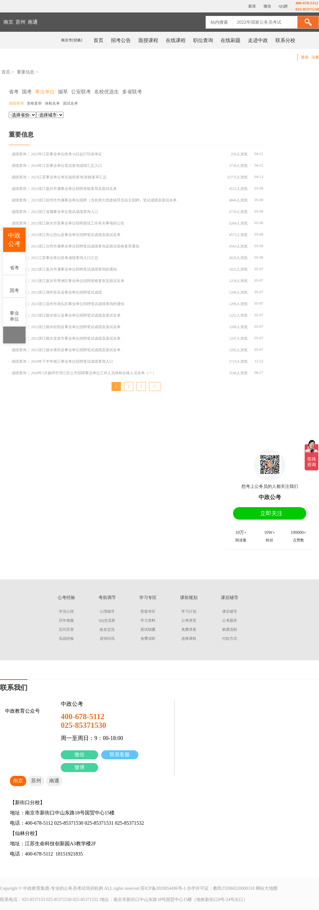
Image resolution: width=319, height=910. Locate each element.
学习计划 (188, 611)
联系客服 (120, 754)
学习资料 (147, 620)
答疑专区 (147, 611)
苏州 (21, 22)
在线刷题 (230, 40)
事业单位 (14, 312)
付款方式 (229, 638)
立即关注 (271, 513)
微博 (79, 767)
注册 (315, 57)
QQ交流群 (107, 620)
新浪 (251, 6)
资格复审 (34, 103)
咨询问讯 (107, 638)
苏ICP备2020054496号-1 (163, 888)
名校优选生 (106, 91)
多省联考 (132, 91)
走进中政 (258, 40)
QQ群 (283, 6)
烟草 (63, 91)
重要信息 (25, 72)
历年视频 (66, 620)
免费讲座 (188, 629)
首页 (98, 40)
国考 (14, 286)
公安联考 (81, 91)
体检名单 (52, 103)
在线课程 (176, 40)
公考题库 (229, 620)
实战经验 (66, 638)
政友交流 (107, 629)
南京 (8, 22)
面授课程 (148, 40)
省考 (14, 263)
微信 (79, 754)
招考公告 (121, 40)
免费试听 (147, 638)
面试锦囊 (147, 629)
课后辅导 (229, 611)
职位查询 (203, 40)
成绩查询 (16, 103)
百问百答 (66, 629)
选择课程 (188, 638)
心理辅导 (107, 611)
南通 (33, 22)
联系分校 (285, 40)
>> (155, 386)
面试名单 (70, 103)
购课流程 (229, 629)
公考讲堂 (188, 620)
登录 (304, 57)
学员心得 (66, 611)
